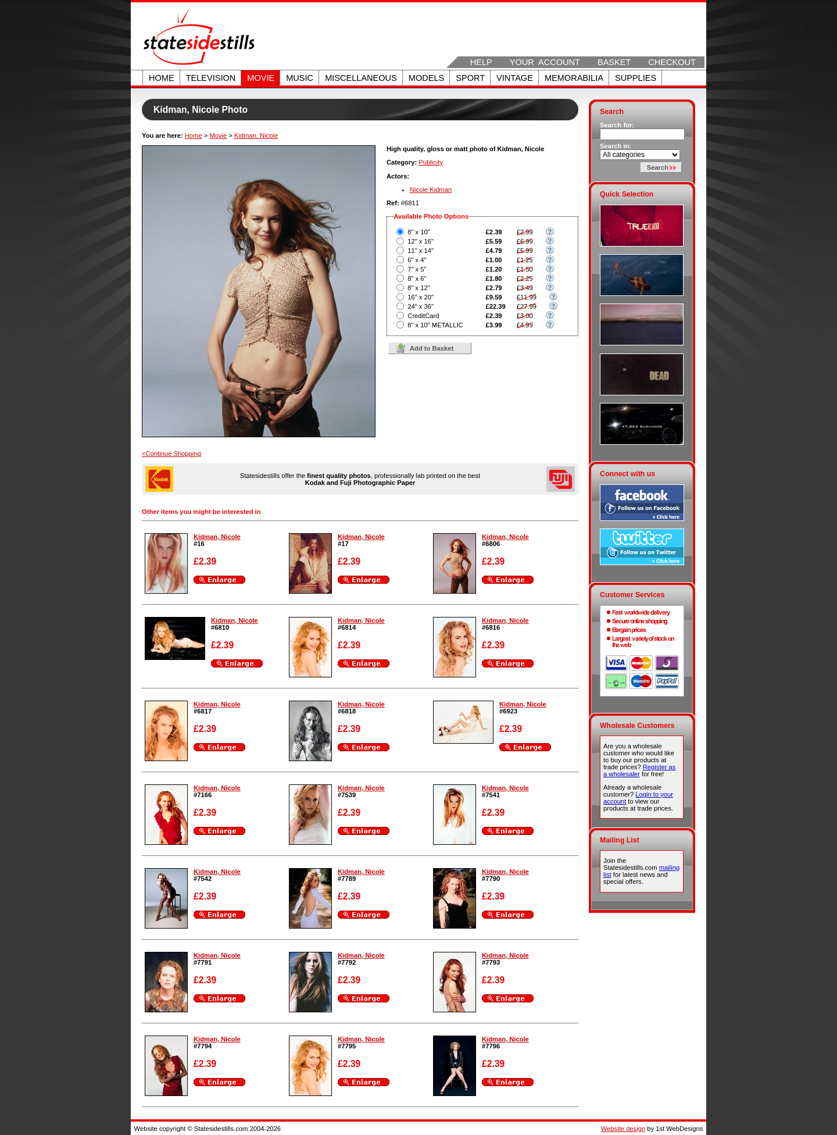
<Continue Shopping (171, 453)
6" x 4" (416, 259)
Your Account (545, 62)
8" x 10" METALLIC (435, 325)
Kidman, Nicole (256, 135)
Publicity (431, 162)
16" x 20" (420, 297)
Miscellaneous (361, 78)
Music (299, 78)
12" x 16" (420, 241)
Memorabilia (574, 78)
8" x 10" (418, 232)
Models (426, 78)
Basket (614, 62)
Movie (260, 78)
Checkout (672, 62)
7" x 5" (416, 269)
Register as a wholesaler (639, 770)
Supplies (635, 78)
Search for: (617, 125)
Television (211, 78)
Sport (470, 78)
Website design (623, 1128)
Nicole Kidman (431, 189)
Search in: (615, 145)
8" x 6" (416, 278)
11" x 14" (420, 250)
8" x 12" (418, 287)
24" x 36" (420, 306)
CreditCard (423, 315)
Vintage (514, 78)
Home (161, 78)
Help (481, 62)
